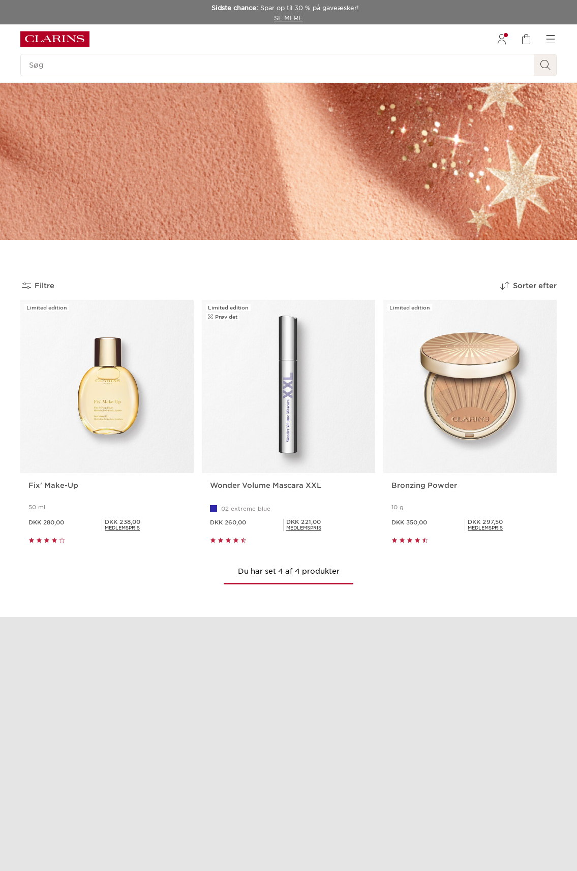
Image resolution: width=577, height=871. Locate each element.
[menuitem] (502, 39)
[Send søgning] (545, 65)
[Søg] (277, 65)
